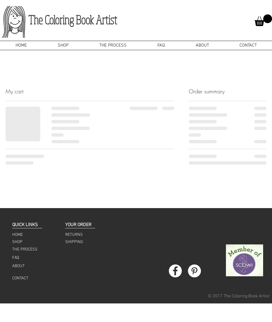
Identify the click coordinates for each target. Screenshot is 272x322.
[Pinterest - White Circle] (194, 270)
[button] (263, 20)
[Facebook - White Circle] (175, 270)
